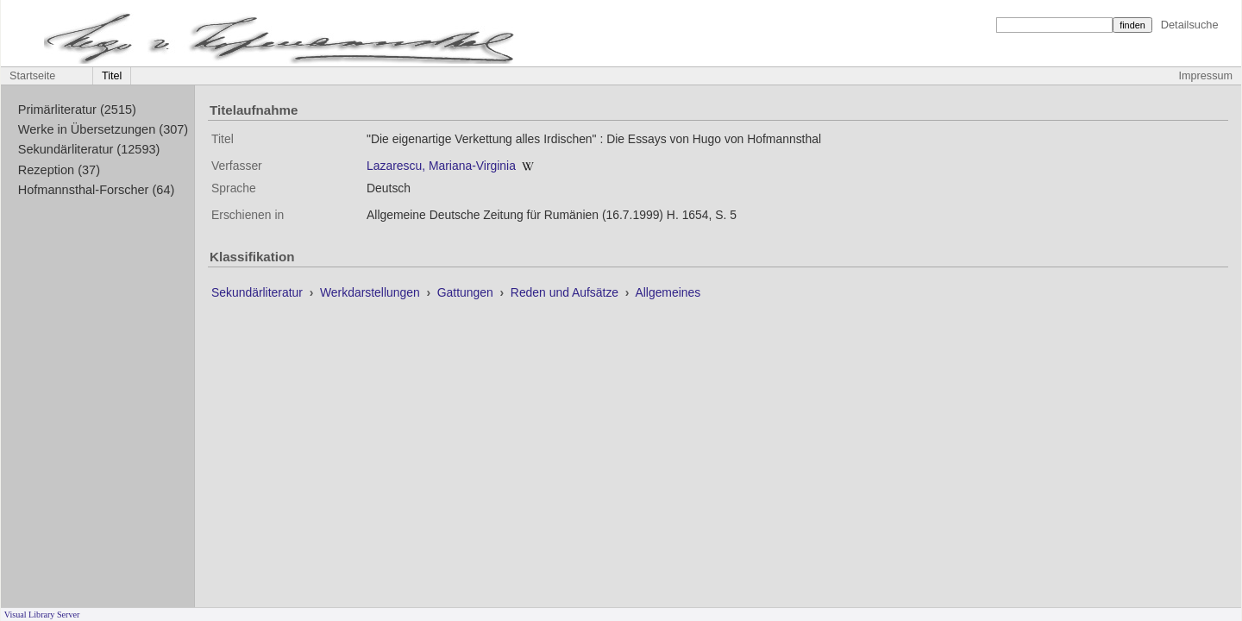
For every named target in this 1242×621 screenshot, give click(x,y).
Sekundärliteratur (258, 292)
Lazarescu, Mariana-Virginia (441, 165)
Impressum (1206, 76)
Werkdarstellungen (371, 292)
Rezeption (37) (59, 170)
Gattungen (467, 292)
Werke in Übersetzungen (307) (103, 129)
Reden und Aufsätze (566, 292)
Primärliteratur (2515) (77, 109)
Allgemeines (667, 292)
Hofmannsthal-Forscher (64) (96, 190)
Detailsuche (1190, 24)
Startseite (32, 76)
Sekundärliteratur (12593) (89, 149)
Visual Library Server (42, 614)
